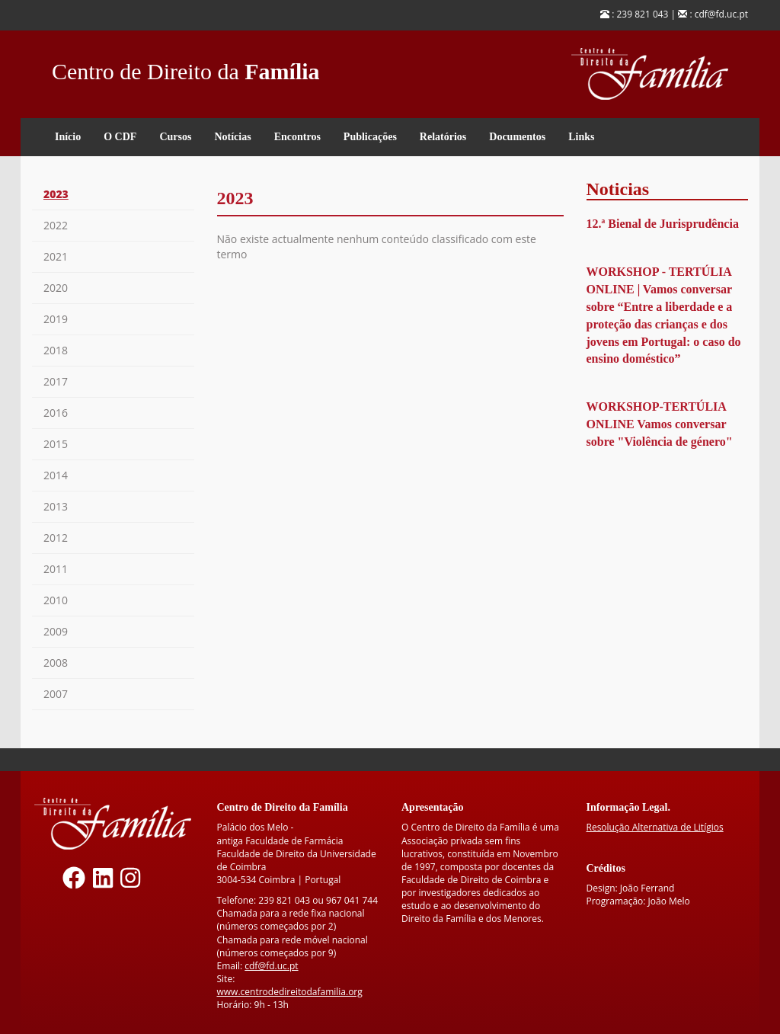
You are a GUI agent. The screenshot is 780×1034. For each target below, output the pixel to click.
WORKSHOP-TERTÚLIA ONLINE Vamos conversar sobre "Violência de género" (660, 424)
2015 (55, 444)
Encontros (297, 136)
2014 (55, 475)
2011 (55, 569)
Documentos (517, 136)
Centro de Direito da (186, 67)
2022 (55, 225)
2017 (55, 381)
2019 (55, 319)
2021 (55, 256)
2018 (55, 350)
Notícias (232, 136)
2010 (55, 600)
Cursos (175, 136)
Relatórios (443, 136)
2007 (55, 694)
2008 (55, 662)
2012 (55, 537)
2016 (55, 412)
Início (68, 136)
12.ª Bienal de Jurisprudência (663, 223)
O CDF (120, 136)
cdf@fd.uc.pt (271, 965)
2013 (55, 506)
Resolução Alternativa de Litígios (655, 827)
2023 (56, 194)
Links (581, 136)
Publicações (370, 136)
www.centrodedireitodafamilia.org (290, 991)
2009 (55, 631)
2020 (55, 287)
